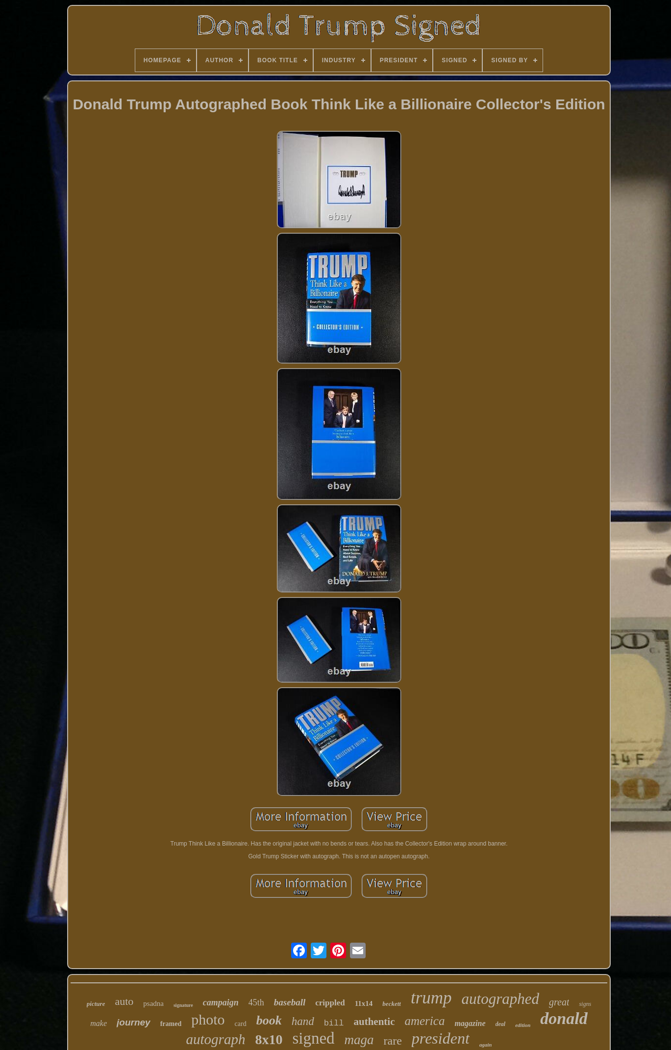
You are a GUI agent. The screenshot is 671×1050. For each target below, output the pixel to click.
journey (133, 1022)
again (485, 1045)
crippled (330, 1002)
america (424, 1020)
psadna (153, 1003)
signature (183, 1005)
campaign (221, 1002)
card (241, 1023)
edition (522, 1025)
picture (96, 1003)
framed (171, 1023)
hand (303, 1021)
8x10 (268, 1039)
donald (563, 1018)
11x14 (364, 1003)
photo (207, 1019)
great (559, 1002)
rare (393, 1040)
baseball (289, 1002)
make (98, 1023)
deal (501, 1024)
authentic (374, 1021)
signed (313, 1038)
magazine (469, 1023)
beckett (391, 1003)
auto (124, 1001)
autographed (500, 998)
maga (359, 1039)
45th (256, 1002)
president (441, 1038)
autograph (216, 1039)
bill (334, 1023)
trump (431, 997)
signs (585, 1003)
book (269, 1020)
